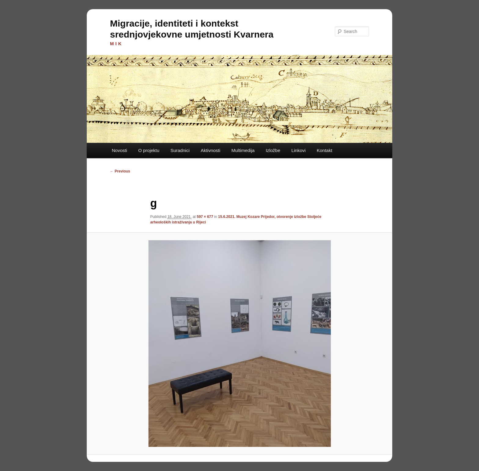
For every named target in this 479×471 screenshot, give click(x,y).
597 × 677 (205, 217)
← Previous (120, 171)
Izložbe (273, 150)
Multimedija (242, 150)
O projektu (148, 150)
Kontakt (324, 150)
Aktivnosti (210, 150)
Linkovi (298, 150)
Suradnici (180, 150)
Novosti (119, 150)
